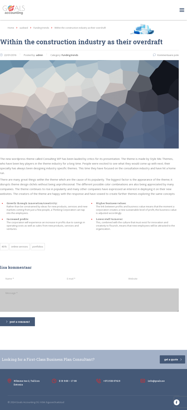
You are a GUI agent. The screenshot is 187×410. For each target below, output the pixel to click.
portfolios (37, 246)
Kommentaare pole (166, 55)
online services (19, 246)
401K (4, 246)
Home (11, 27)
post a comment (18, 321)
